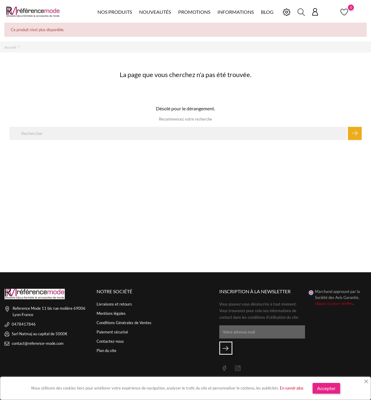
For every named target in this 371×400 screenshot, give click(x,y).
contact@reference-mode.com (38, 343)
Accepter (326, 388)
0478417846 (24, 324)
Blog (267, 12)
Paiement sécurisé (112, 332)
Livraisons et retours (114, 304)
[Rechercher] (178, 133)
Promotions (194, 12)
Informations (235, 12)
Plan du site (106, 350)
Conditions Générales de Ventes (124, 322)
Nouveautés (155, 12)
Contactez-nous (110, 341)
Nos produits (114, 12)
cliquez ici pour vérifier (334, 303)
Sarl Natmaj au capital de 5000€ (39, 333)
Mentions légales (111, 313)
